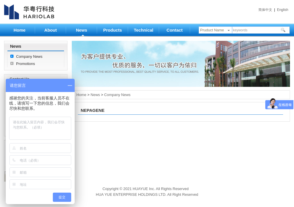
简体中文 (265, 10)
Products (112, 30)
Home (19, 30)
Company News (29, 56)
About (50, 30)
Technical (143, 30)
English (282, 10)
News (81, 30)
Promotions (25, 64)
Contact (175, 30)
